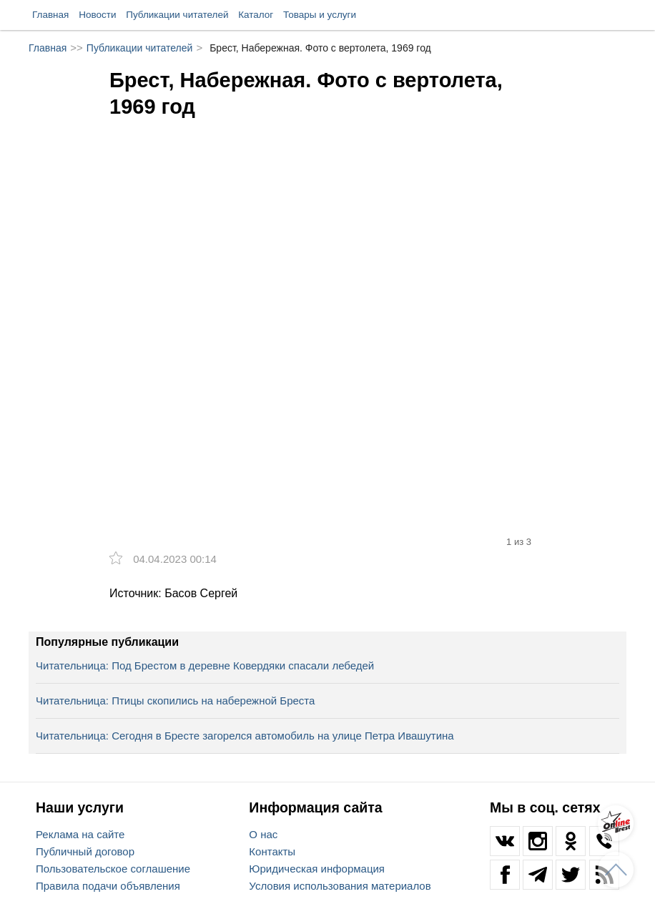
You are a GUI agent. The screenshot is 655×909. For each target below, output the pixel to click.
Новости (97, 14)
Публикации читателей (177, 14)
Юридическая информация (317, 869)
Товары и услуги (319, 14)
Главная (50, 14)
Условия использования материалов (339, 886)
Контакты (272, 851)
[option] (327, 280)
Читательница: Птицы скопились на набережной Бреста (175, 700)
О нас (263, 834)
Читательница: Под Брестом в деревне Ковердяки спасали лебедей (205, 665)
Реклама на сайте (80, 834)
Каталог (255, 14)
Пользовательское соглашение (113, 869)
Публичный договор (85, 851)
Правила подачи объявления (108, 886)
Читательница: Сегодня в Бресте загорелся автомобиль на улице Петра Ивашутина (245, 735)
